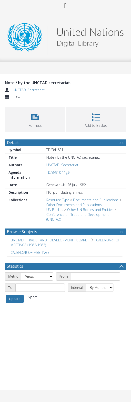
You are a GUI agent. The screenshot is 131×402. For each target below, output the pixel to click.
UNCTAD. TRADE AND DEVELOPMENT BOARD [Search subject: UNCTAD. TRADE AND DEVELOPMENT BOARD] (49, 240)
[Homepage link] (65, 36)
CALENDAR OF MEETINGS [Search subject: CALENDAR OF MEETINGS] (30, 252)
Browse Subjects (22, 231)
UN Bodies (54, 209)
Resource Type (57, 200)
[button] (35, 118)
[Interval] (99, 287)
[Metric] (37, 276)
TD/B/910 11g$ (58, 172)
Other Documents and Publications (74, 204)
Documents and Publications (96, 200)
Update (14, 298)
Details (13, 142)
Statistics (15, 266)
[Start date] (95, 276)
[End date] (40, 287)
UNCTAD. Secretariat (29, 90)
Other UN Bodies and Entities (90, 209)
